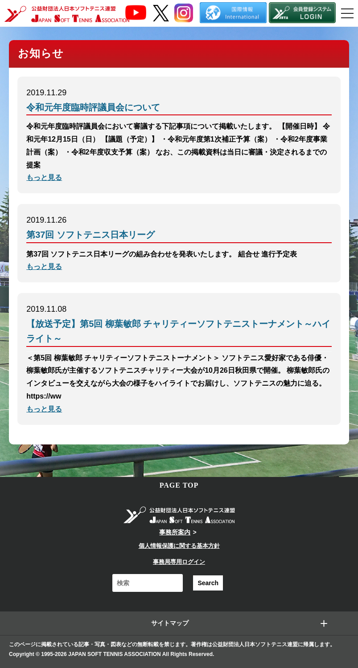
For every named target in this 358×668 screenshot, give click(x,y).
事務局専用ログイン (179, 561)
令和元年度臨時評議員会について (93, 107)
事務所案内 (174, 532)
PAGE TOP (179, 485)
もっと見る (44, 177)
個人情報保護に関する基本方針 (179, 545)
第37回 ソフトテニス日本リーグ (90, 235)
